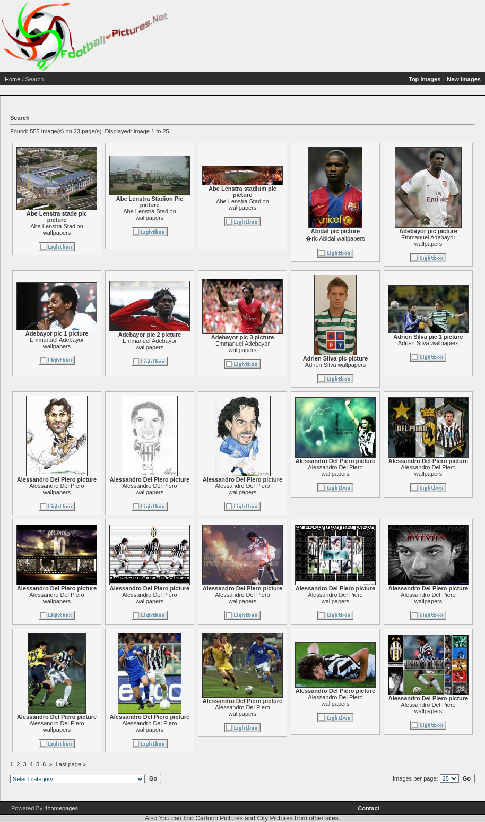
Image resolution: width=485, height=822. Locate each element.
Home (12, 79)
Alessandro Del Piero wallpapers (56, 489)
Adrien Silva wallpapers (335, 365)
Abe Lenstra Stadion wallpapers (56, 229)
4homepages (61, 808)
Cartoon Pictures (218, 818)
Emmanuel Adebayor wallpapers (428, 240)
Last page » (71, 764)
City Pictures (274, 818)
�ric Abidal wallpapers (335, 238)
